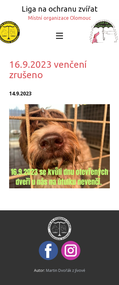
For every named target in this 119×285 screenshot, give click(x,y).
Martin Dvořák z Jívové (65, 270)
